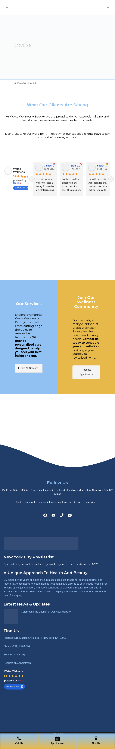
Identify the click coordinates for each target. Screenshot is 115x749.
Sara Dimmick (76, 165)
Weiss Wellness (19, 170)
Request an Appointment (17, 663)
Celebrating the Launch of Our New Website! (46, 611)
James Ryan (49, 165)
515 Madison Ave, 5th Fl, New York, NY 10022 (40, 637)
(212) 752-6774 (21, 646)
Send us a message (15, 654)
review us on (23, 187)
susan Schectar (102, 165)
